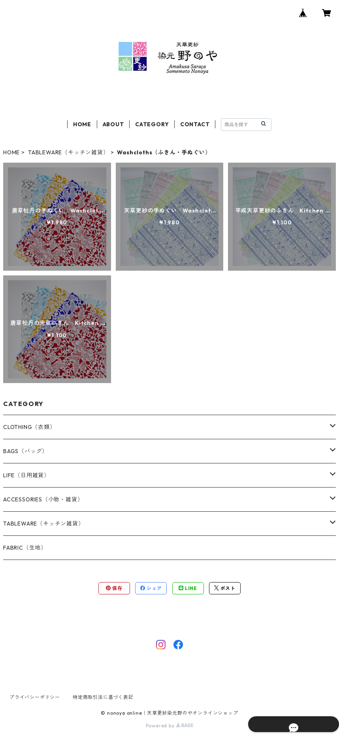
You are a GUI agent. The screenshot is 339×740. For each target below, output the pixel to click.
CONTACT (195, 124)
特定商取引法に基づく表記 (103, 697)
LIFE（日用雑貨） (26, 475)
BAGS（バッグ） (25, 451)
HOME (82, 124)
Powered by (170, 726)
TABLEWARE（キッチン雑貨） (68, 152)
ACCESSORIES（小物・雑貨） (43, 499)
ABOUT (113, 124)
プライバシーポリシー (34, 697)
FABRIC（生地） (25, 547)
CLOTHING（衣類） (29, 427)
